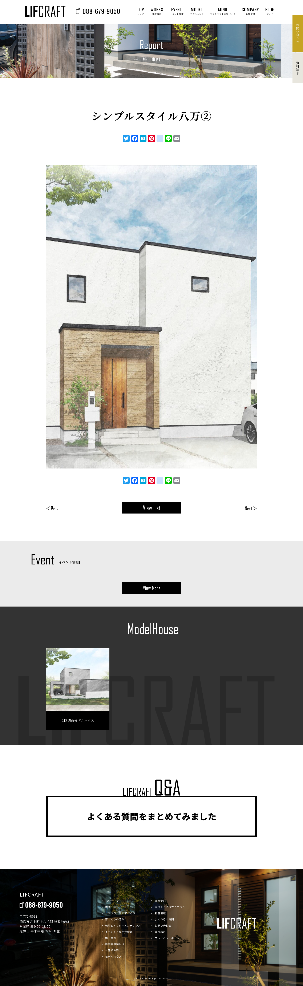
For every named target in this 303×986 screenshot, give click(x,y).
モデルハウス (113, 956)
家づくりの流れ (114, 919)
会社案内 (160, 900)
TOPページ (112, 900)
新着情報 (160, 913)
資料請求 (160, 931)
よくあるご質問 (164, 919)
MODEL (197, 11)
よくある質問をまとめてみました (151, 816)
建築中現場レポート (117, 944)
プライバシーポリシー (168, 938)
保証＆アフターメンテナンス (123, 925)
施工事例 (110, 938)
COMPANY (250, 11)
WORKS (156, 11)
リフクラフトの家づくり (120, 913)
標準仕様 (110, 907)
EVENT (176, 11)
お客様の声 (112, 950)
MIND (223, 11)
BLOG (270, 11)
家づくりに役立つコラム (170, 907)
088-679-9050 (98, 11)
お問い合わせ (163, 925)
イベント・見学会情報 (119, 931)
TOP (140, 11)
